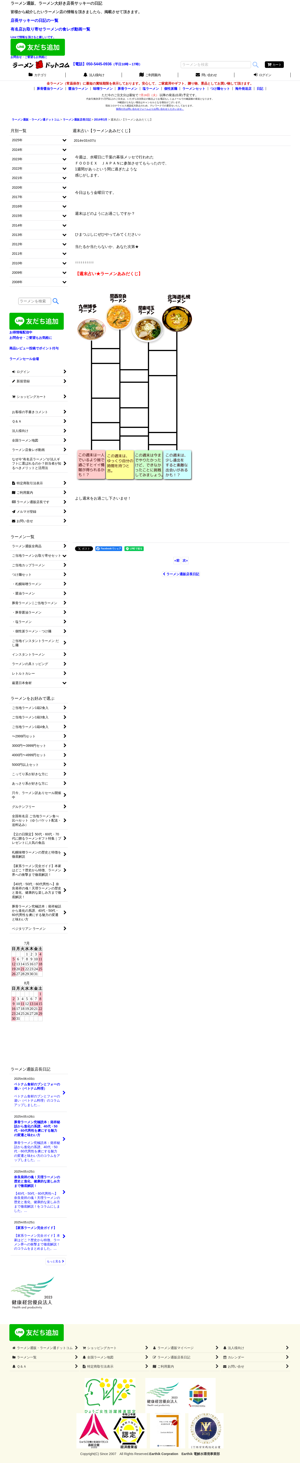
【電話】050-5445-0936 (91, 64)
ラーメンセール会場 (24, 359)
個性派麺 (170, 88)
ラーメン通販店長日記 (181, 574)
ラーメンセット (193, 88)
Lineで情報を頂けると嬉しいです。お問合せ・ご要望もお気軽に (38, 47)
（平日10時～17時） (127, 64)
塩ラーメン (150, 88)
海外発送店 (243, 88)
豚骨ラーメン (127, 88)
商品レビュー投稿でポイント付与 (34, 348)
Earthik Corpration (163, 1454)
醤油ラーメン (78, 88)
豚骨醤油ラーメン (50, 88)
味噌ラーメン (103, 88)
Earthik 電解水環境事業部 (200, 1454)
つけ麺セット (220, 88)
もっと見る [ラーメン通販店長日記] (55, 1261)
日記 (260, 88)
